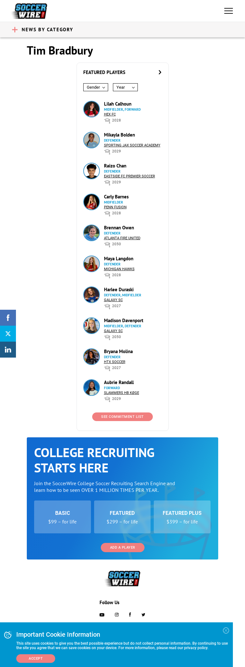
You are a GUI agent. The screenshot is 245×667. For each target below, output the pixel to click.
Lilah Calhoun (117, 104)
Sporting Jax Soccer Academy (132, 145)
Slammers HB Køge (121, 393)
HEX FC (110, 114)
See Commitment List (122, 417)
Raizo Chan (115, 166)
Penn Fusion (115, 207)
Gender (93, 87)
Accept (36, 658)
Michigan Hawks (119, 269)
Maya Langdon (118, 259)
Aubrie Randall (119, 382)
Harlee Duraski (119, 289)
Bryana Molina (118, 351)
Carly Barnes (116, 197)
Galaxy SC (113, 300)
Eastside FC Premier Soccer (129, 176)
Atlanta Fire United (122, 238)
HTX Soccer (114, 362)
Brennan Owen (119, 228)
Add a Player (122, 547)
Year (120, 87)
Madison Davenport (123, 320)
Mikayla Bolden (119, 135)
